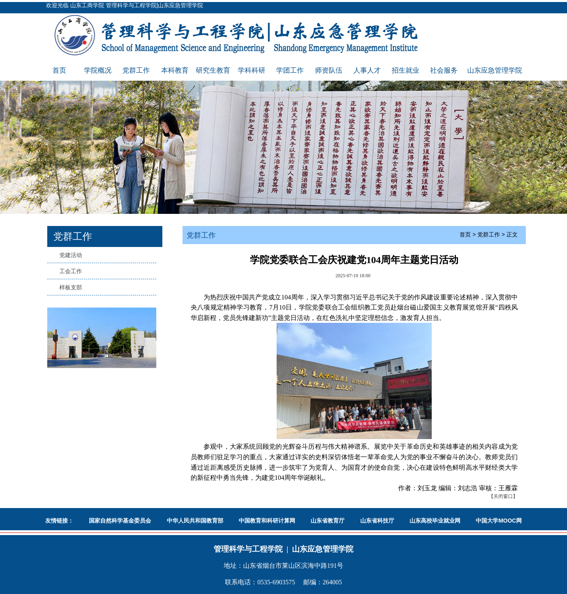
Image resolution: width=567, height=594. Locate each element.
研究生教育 (213, 70)
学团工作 (290, 70)
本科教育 (175, 70)
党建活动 (70, 255)
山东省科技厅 (377, 520)
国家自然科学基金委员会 (120, 520)
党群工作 (136, 70)
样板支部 (70, 287)
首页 (59, 70)
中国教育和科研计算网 (267, 520)
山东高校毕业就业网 (435, 520)
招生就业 (405, 70)
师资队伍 (328, 70)
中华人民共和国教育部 (195, 520)
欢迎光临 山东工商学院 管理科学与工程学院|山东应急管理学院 (124, 5)
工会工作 (70, 271)
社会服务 (444, 70)
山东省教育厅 (327, 520)
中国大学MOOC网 (499, 520)
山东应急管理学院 (494, 70)
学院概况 (97, 70)
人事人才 (367, 70)
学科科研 (251, 70)
